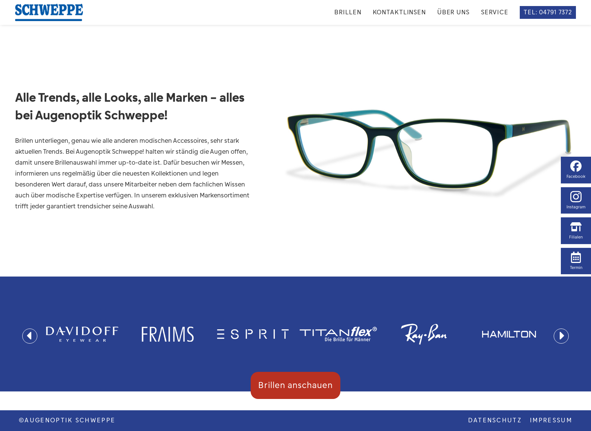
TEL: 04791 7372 (548, 12)
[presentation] (29, 336)
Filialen (576, 230)
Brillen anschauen (295, 385)
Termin (576, 261)
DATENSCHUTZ (495, 420)
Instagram (576, 200)
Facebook (576, 169)
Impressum (551, 420)
